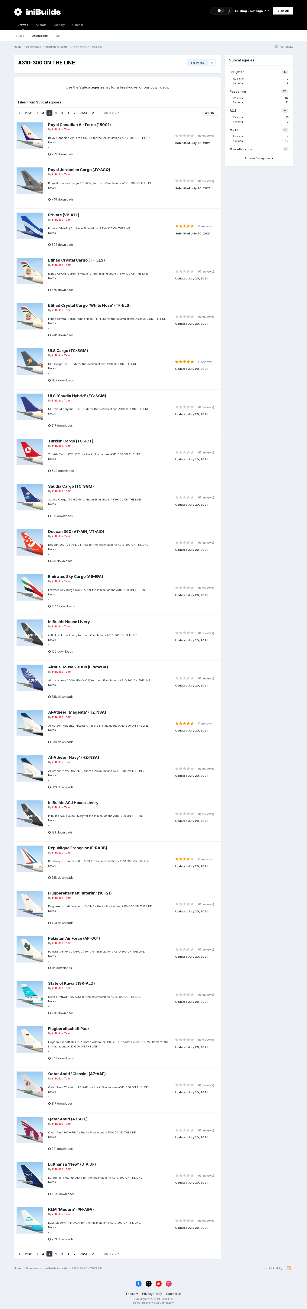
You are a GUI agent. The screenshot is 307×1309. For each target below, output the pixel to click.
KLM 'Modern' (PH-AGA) (71, 1209)
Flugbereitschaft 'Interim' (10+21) (80, 893)
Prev (28, 112)
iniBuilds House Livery (69, 622)
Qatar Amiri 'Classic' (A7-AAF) (77, 1074)
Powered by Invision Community (153, 1302)
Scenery (59, 24)
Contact (77, 24)
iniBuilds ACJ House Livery (73, 802)
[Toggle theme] (221, 11)
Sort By (210, 113)
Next (84, 112)
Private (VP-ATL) (63, 215)
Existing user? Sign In (252, 11)
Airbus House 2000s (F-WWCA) (78, 667)
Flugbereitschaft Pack (69, 1028)
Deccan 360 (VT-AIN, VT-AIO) (76, 531)
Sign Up (283, 10)
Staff (58, 35)
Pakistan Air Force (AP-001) (74, 938)
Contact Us (173, 1294)
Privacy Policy (152, 1294)
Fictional (260, 83)
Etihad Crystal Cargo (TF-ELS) (76, 260)
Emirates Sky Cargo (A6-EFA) (75, 576)
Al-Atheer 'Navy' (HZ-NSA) (73, 757)
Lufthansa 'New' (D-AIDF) (72, 1164)
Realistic (260, 78)
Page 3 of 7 (110, 112)
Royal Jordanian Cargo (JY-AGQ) (79, 169)
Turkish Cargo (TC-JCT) (70, 441)
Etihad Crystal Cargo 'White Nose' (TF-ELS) (89, 305)
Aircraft (41, 24)
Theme (132, 1294)
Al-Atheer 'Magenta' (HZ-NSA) (77, 712)
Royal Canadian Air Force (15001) (79, 124)
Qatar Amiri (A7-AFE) (68, 1119)
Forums (19, 35)
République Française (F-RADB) (77, 848)
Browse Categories (259, 158)
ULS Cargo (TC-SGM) (68, 350)
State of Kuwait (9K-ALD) (71, 983)
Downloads (40, 35)
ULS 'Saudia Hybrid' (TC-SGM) (77, 396)
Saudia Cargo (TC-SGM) (71, 486)
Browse (23, 26)
